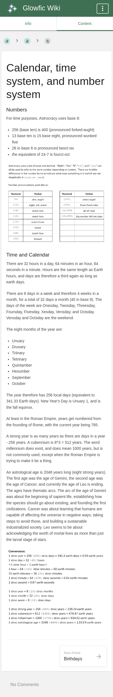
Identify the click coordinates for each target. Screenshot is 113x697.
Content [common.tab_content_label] (84, 23)
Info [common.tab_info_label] (28, 23)
